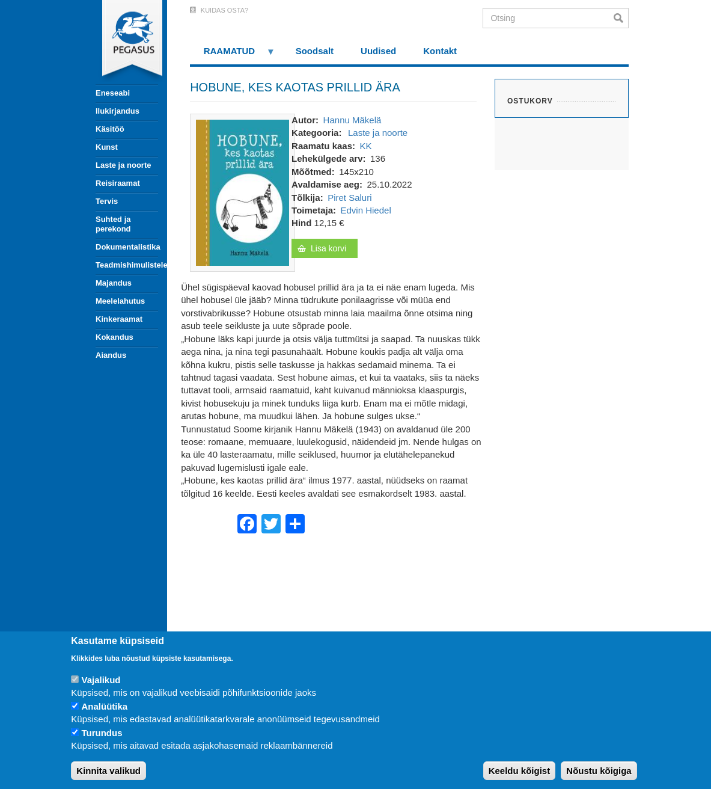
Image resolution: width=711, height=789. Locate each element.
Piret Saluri (349, 197)
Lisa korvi (328, 248)
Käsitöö (110, 129)
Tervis (107, 201)
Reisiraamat (118, 183)
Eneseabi (113, 92)
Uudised (378, 51)
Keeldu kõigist (520, 771)
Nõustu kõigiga (598, 771)
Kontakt (440, 51)
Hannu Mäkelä (352, 120)
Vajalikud (100, 680)
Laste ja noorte (123, 165)
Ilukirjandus (117, 110)
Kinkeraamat (119, 319)
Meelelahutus (120, 300)
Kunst (107, 147)
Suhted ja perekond (113, 224)
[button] (242, 191)
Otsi (621, 18)
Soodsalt (315, 51)
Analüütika (104, 706)
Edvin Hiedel (366, 210)
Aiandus (111, 355)
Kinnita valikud (108, 771)
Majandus (114, 282)
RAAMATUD (232, 55)
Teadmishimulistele (127, 264)
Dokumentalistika (127, 246)
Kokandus (114, 337)
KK (366, 146)
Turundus (101, 733)
